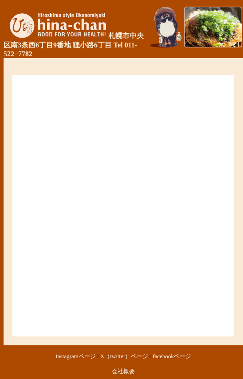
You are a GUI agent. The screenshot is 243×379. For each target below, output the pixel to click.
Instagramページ (75, 356)
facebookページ (172, 356)
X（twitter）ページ (124, 356)
